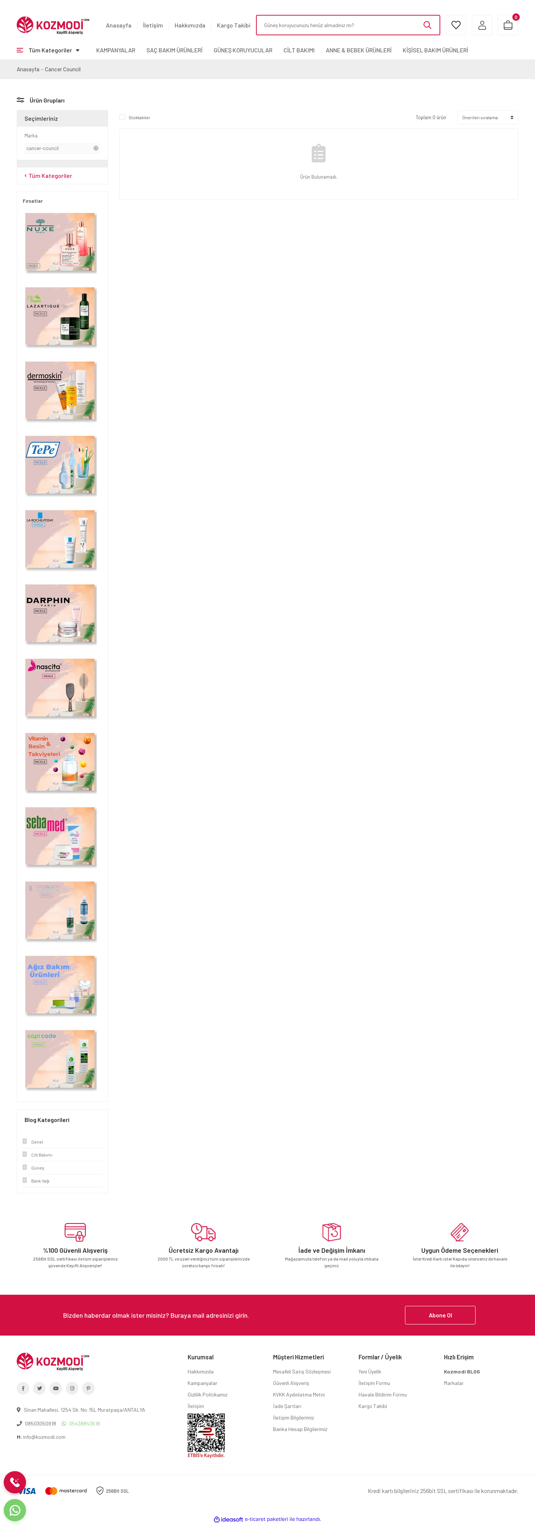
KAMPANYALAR (115, 49)
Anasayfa (119, 25)
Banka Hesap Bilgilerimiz (300, 1429)
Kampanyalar (202, 1383)
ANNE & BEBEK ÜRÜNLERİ (359, 49)
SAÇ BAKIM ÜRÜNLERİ (174, 49)
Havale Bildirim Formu (383, 1394)
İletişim (153, 25)
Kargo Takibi (233, 25)
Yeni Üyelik (370, 1371)
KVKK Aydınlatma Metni (299, 1394)
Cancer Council (63, 69)
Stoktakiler (139, 117)
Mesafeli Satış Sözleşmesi (302, 1371)
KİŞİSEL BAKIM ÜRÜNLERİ (435, 49)
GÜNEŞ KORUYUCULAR (243, 49)
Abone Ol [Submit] (440, 1314)
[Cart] (508, 25)
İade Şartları (287, 1406)
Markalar (454, 1383)
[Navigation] (48, 50)
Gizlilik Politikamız (207, 1394)
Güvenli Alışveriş (291, 1383)
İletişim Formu (374, 1383)
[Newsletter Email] (267, 1315)
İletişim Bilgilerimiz (293, 1417)
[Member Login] (482, 25)
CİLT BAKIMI (299, 49)
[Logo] (53, 24)
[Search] (348, 25)
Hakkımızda (190, 25)
